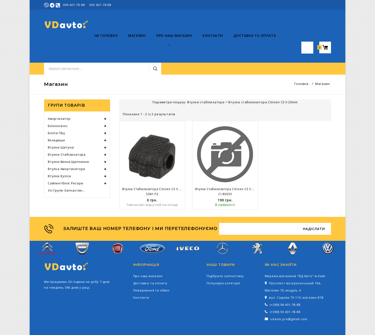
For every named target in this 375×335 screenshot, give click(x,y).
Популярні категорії (223, 260)
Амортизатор (59, 95)
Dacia (82, 228)
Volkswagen (328, 228)
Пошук (248, 25)
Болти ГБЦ (56, 110)
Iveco (187, 228)
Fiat (117, 228)
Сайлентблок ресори (65, 160)
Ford (152, 227)
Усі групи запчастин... (66, 167)
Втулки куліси (59, 153)
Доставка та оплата (204, 45)
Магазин (86, 45)
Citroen (47, 228)
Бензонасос (58, 103)
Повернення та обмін (151, 267)
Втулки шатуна (61, 124)
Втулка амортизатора (66, 146)
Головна (301, 61)
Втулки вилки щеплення (68, 139)
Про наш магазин (124, 45)
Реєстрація (322, 5)
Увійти (303, 5)
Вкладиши (56, 117)
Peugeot (258, 228)
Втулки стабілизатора (67, 131)
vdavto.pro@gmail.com (288, 296)
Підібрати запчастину (225, 253)
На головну (55, 45)
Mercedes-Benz (222, 228)
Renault (293, 228)
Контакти (162, 45)
